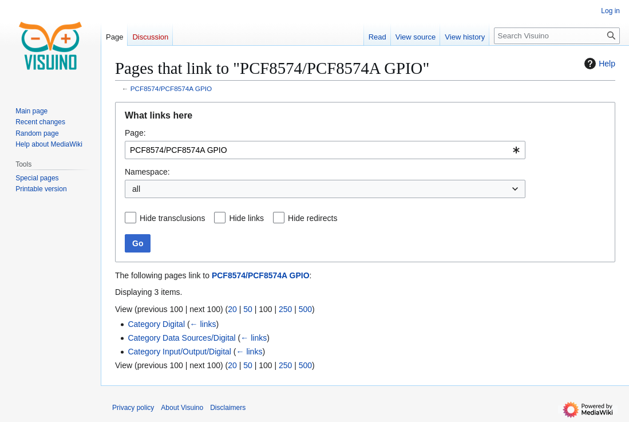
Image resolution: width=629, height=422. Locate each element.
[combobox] (325, 150)
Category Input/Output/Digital (179, 351)
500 (305, 309)
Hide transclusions (172, 218)
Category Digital (156, 324)
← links (203, 324)
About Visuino (182, 408)
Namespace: (147, 171)
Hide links (246, 218)
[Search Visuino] (557, 35)
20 (232, 309)
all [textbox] (136, 189)
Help (598, 63)
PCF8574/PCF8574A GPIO (171, 88)
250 (285, 309)
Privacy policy (133, 408)
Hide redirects (312, 218)
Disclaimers (228, 408)
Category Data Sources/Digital (181, 337)
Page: (135, 132)
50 (247, 309)
